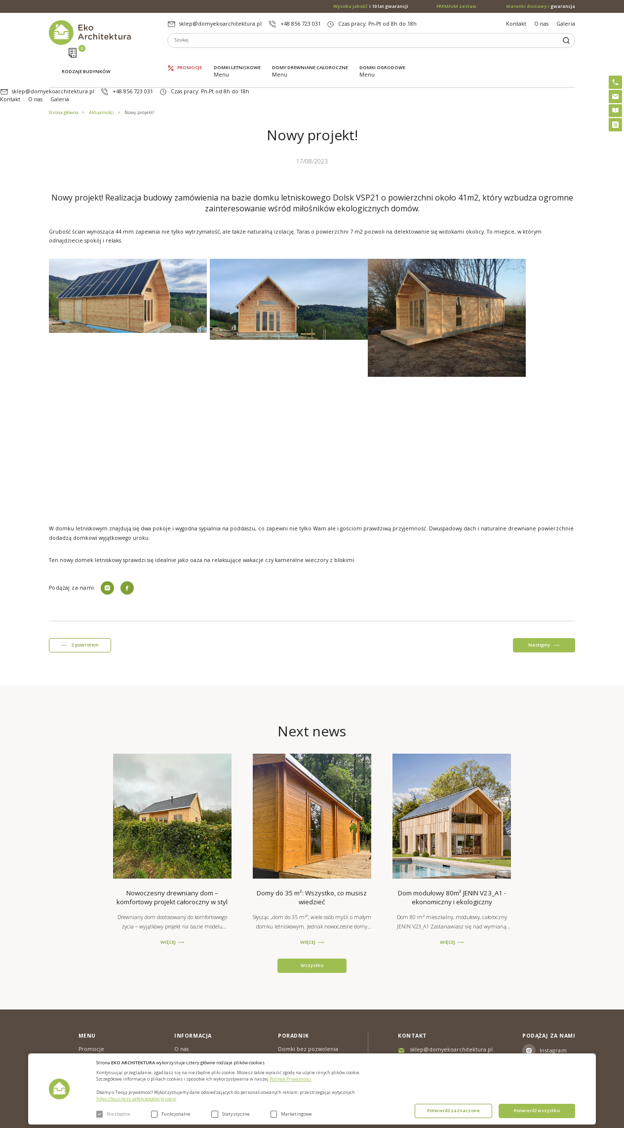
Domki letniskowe (237, 58)
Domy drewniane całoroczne (310, 58)
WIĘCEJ (168, 912)
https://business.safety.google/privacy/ (136, 1099)
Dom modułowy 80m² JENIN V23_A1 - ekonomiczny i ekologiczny (452, 867)
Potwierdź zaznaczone (453, 1110)
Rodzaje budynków (86, 58)
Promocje (189, 58)
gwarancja (540, 6)
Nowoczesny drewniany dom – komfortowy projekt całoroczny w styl (172, 867)
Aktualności (101, 82)
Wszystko (312, 934)
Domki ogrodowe (382, 58)
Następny (539, 614)
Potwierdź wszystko (537, 1110)
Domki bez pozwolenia (308, 1018)
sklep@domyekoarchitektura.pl (220, 23)
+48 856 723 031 (300, 23)
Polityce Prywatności (290, 1079)
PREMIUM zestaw (299, 1031)
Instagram (553, 1019)
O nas (541, 23)
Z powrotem (85, 614)
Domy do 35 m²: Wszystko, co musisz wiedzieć (312, 867)
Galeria (565, 23)
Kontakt (516, 23)
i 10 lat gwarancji (370, 6)
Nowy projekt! (139, 82)
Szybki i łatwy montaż (305, 1044)
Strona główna (63, 82)
